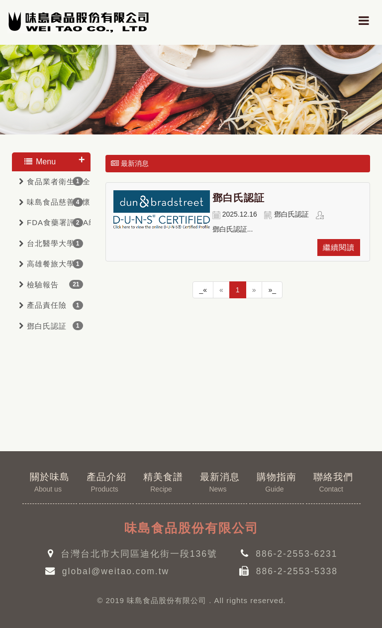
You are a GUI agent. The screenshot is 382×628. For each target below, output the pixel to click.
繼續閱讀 (339, 247)
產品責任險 (47, 305)
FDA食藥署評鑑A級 (59, 222)
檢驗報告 (43, 284)
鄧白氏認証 (47, 326)
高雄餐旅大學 (51, 263)
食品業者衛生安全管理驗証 (59, 181)
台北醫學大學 (51, 243)
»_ (272, 290)
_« (203, 290)
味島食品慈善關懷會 (59, 202)
